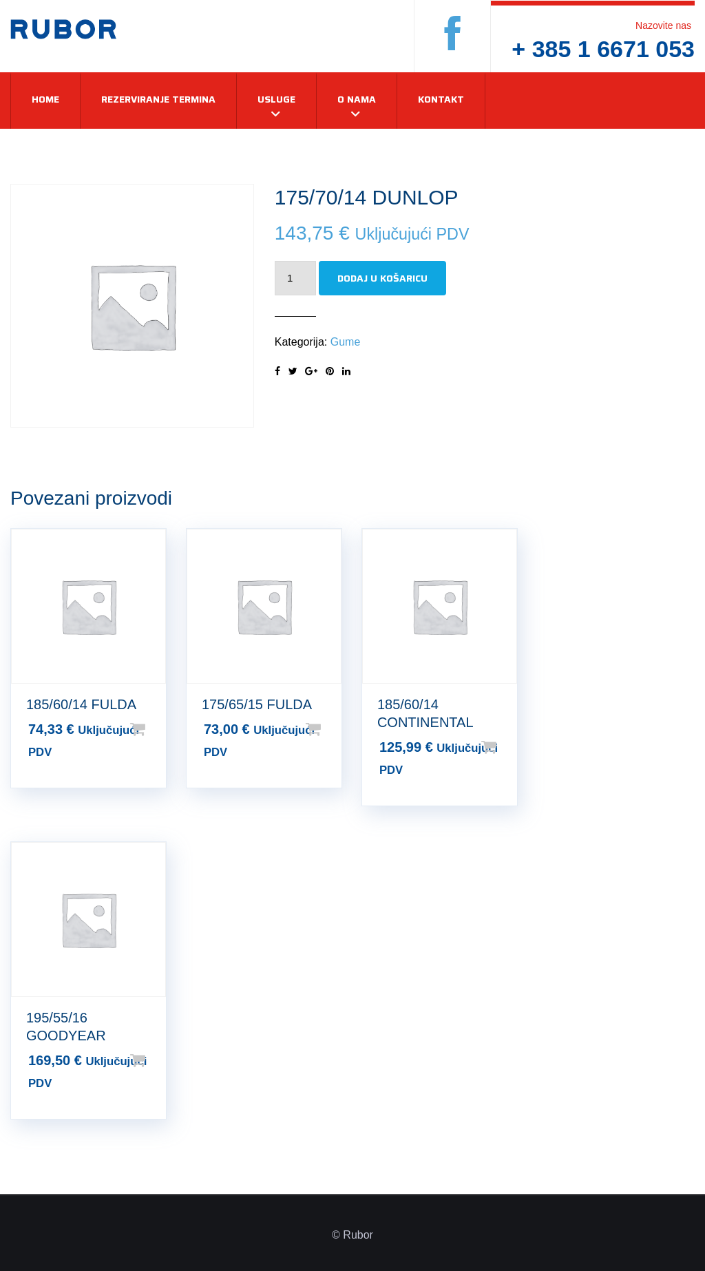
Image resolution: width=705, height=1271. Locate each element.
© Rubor (352, 1235)
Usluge (276, 99)
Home (45, 99)
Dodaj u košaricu (382, 278)
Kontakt (441, 99)
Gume (345, 342)
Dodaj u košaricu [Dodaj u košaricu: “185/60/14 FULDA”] (160, 729)
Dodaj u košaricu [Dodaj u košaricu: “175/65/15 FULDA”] (335, 729)
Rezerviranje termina (158, 99)
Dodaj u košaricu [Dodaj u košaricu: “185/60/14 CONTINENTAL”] (511, 747)
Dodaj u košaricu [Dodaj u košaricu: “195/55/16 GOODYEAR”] (160, 1060)
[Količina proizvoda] (295, 278)
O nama (356, 99)
